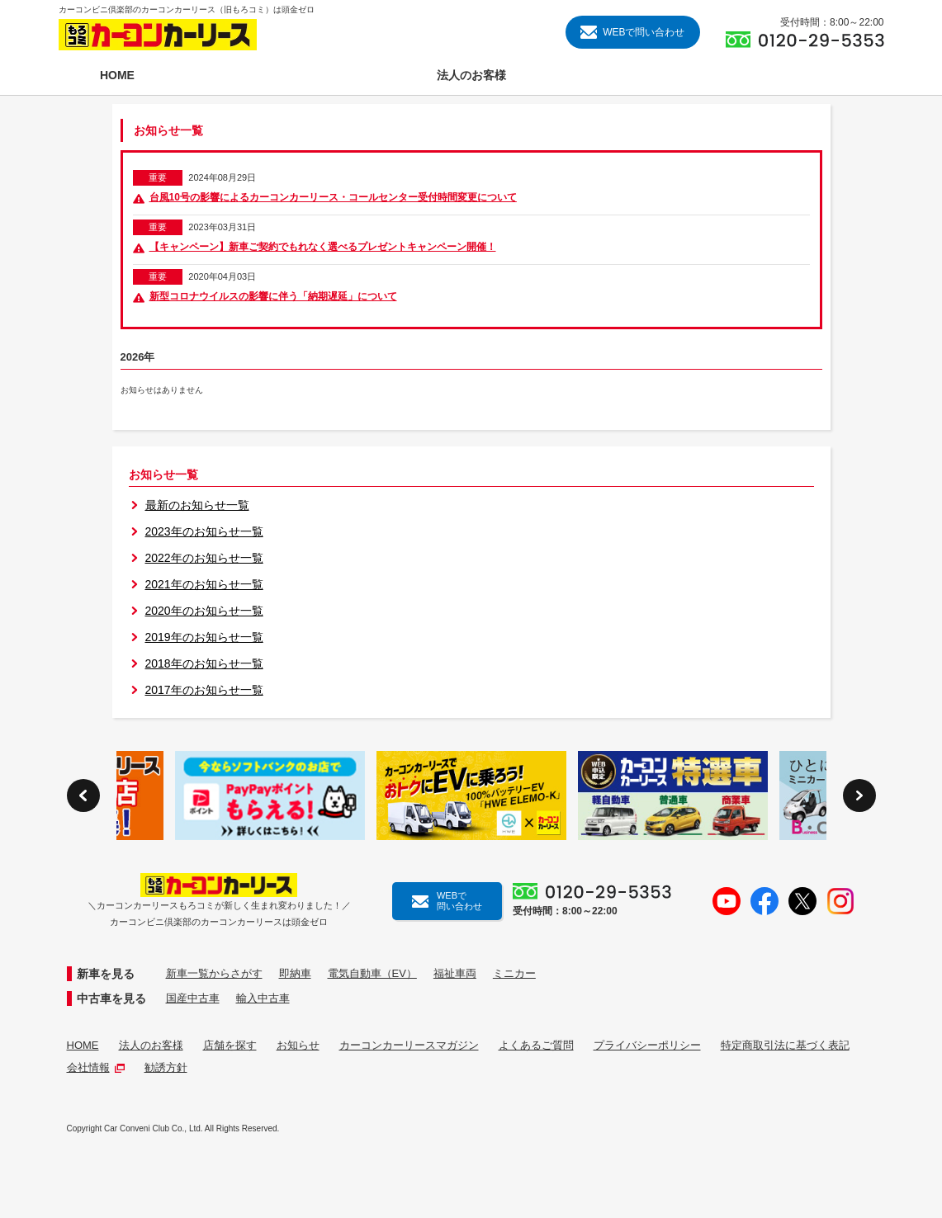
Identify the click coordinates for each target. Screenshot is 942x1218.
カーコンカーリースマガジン (409, 1045)
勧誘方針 (165, 1067)
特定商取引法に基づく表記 (785, 1045)
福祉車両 (454, 973)
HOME (83, 1045)
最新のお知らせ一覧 (197, 505)
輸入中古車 (263, 998)
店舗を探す (230, 1045)
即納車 (295, 973)
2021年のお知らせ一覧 (204, 584)
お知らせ (298, 1045)
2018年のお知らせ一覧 (204, 663)
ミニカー (514, 973)
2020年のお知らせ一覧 (204, 610)
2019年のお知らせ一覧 (204, 637)
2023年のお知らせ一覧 (204, 531)
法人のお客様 (151, 1045)
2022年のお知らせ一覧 (204, 557)
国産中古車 (193, 998)
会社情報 (96, 1067)
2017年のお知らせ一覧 (204, 689)
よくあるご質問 (536, 1045)
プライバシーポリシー (647, 1045)
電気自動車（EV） (372, 973)
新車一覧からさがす (214, 973)
